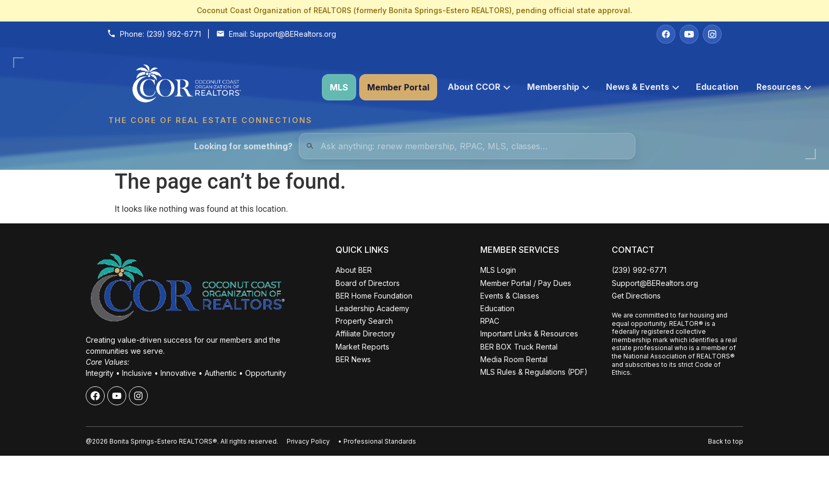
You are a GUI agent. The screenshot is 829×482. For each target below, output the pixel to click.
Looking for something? (243, 146)
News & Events (642, 86)
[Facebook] (665, 34)
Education (717, 86)
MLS (339, 87)
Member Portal (398, 87)
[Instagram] (712, 34)
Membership (558, 86)
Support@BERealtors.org (293, 33)
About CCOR (479, 86)
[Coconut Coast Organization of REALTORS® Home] (209, 87)
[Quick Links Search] (467, 146)
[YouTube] (689, 34)
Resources (783, 86)
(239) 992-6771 (173, 33)
